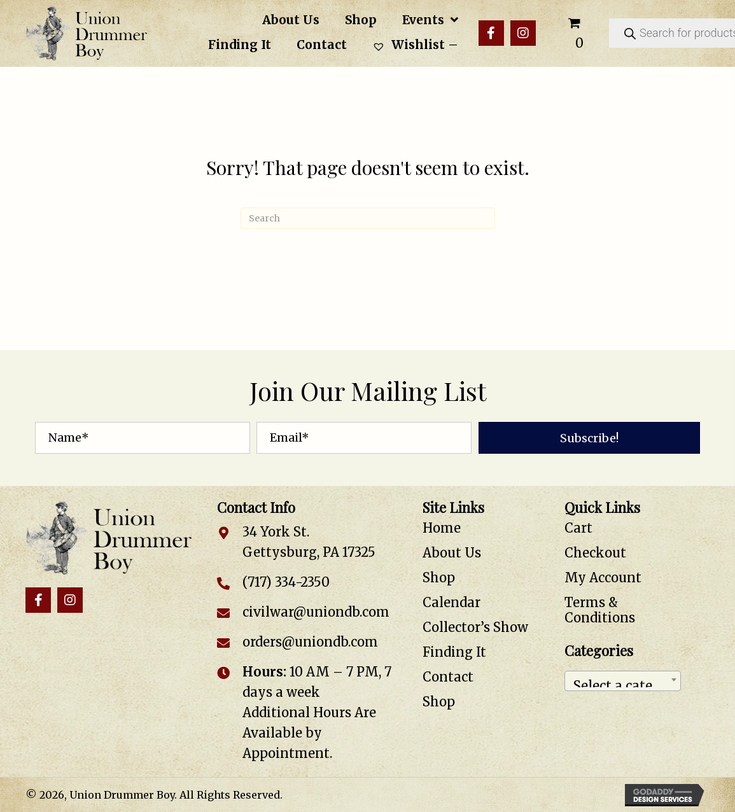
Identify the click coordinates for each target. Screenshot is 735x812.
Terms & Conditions (599, 610)
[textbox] (622, 681)
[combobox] (622, 681)
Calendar (451, 602)
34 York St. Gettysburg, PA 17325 (308, 542)
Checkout (595, 553)
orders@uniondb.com (310, 642)
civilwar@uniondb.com (315, 612)
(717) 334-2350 (286, 582)
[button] (491, 33)
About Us (452, 553)
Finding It (454, 652)
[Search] (368, 218)
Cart (578, 528)
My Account (602, 577)
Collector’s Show (475, 627)
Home (442, 528)
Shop (439, 577)
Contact (448, 677)
